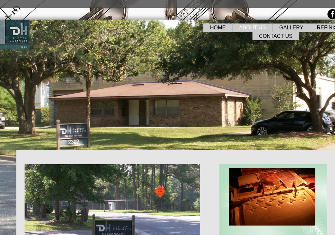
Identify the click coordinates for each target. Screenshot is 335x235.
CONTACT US (276, 36)
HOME (218, 27)
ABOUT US (252, 27)
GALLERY (291, 27)
